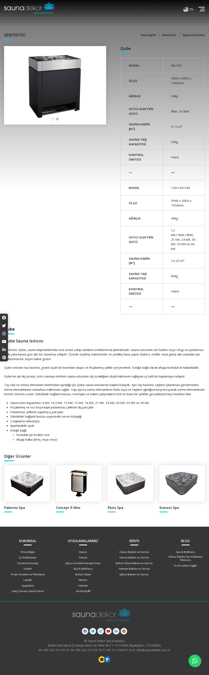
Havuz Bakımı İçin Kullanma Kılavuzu (185, 558)
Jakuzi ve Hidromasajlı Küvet (83, 563)
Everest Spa (169, 507)
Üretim (28, 568)
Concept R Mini (68, 507)
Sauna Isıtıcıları (193, 35)
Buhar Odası (83, 574)
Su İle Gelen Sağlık (185, 565)
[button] (52, 119)
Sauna (83, 557)
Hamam (83, 585)
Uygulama (27, 585)
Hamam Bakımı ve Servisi (134, 568)
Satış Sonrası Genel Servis (27, 591)
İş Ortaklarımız (28, 557)
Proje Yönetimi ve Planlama (27, 574)
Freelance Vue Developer (107, 659)
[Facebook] (85, 631)
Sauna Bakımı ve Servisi (134, 557)
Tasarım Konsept (27, 563)
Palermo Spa (14, 507)
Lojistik (27, 579)
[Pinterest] (124, 631)
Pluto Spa (115, 507)
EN (191, 9)
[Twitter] (93, 631)
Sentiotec (169, 35)
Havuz (83, 552)
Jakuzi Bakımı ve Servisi (134, 574)
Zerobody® (83, 591)
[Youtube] (108, 631)
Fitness (83, 579)
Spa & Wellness (83, 568)
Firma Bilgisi (28, 552)
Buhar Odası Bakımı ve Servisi (134, 563)
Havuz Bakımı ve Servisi (134, 552)
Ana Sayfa (149, 35)
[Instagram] (100, 631)
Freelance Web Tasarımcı (102, 659)
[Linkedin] (116, 631)
